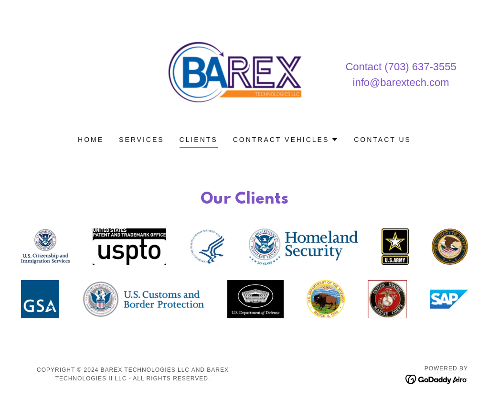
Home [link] (91, 139)
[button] (286, 139)
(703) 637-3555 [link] (420, 67)
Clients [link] (199, 139)
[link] (244, 74)
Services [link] (141, 139)
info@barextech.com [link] (401, 82)
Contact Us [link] (382, 139)
